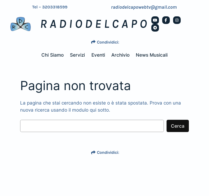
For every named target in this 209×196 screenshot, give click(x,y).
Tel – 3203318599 (49, 7)
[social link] (155, 20)
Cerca (178, 126)
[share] (93, 41)
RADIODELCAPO (95, 24)
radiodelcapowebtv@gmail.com (144, 7)
